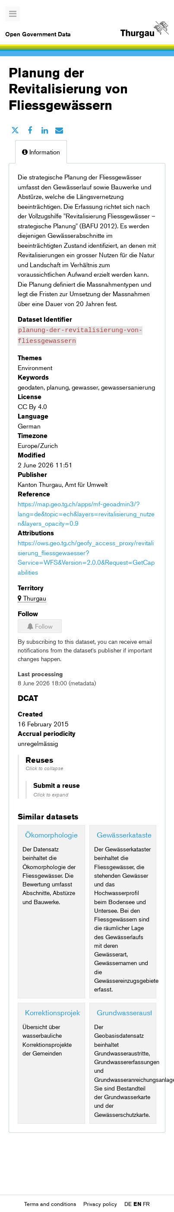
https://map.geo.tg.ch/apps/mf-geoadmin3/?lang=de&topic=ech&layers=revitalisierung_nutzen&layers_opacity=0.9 (86, 510)
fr (146, 1203)
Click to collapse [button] (44, 765)
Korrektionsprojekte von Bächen (75, 1009)
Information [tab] (41, 151)
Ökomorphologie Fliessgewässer (76, 832)
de (128, 1203)
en (137, 1203)
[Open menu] (12, 13)
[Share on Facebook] (29, 130)
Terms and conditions (51, 1203)
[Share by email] (59, 130)
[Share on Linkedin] (44, 130)
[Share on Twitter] (15, 130)
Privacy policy (101, 1203)
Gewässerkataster (125, 832)
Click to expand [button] (50, 792)
